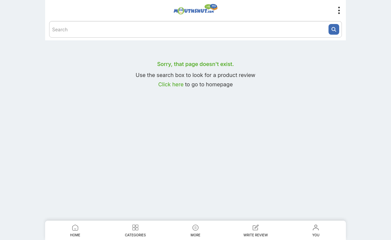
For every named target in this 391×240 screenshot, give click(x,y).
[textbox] (195, 29)
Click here (171, 84)
